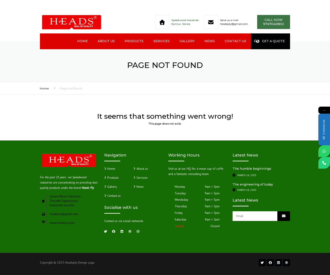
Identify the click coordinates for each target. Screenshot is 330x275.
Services (161, 41)
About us (106, 41)
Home (82, 41)
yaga (91, 262)
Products (134, 41)
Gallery (187, 41)
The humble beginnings (252, 169)
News (209, 41)
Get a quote (270, 41)
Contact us (235, 41)
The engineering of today (253, 184)
